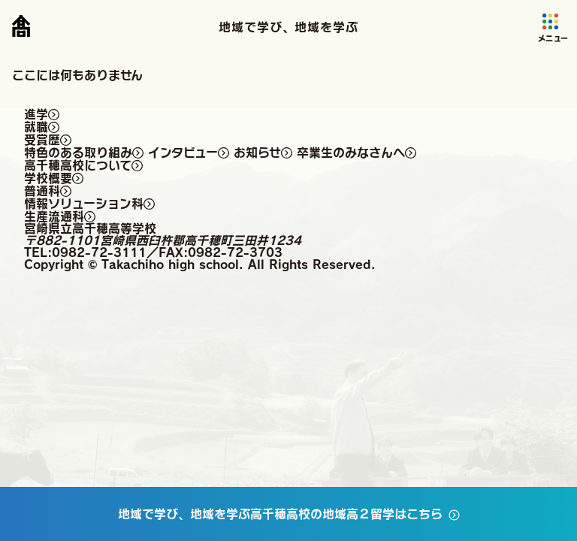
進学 (36, 114)
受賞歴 (42, 140)
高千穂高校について (77, 165)
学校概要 (48, 178)
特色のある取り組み (78, 153)
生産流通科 (54, 216)
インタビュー (183, 153)
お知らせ (257, 153)
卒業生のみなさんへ (351, 153)
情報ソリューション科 (83, 204)
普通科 (42, 191)
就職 (36, 127)
